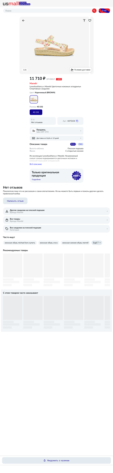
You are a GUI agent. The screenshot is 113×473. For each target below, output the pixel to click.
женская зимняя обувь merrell (75, 244)
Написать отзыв (15, 202)
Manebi (33, 83)
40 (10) (36, 112)
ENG (81, 144)
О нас (104, 11)
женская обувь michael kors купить (20, 244)
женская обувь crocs (49, 244)
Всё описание (36, 166)
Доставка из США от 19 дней (48, 138)
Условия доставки (82, 70)
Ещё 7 (95, 244)
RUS (73, 144)
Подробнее (36, 181)
